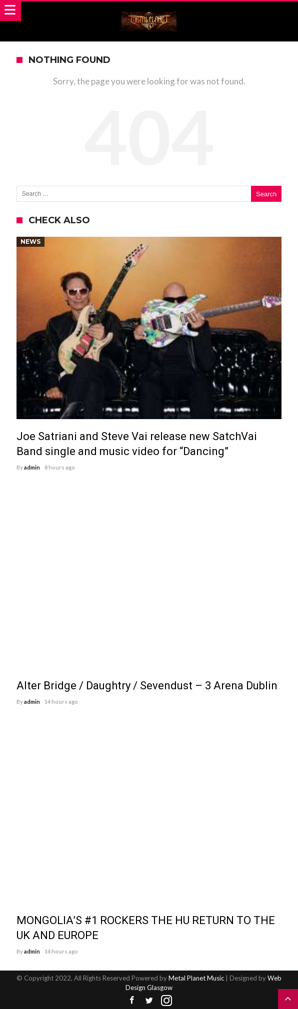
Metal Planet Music (196, 978)
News (30, 241)
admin (32, 467)
